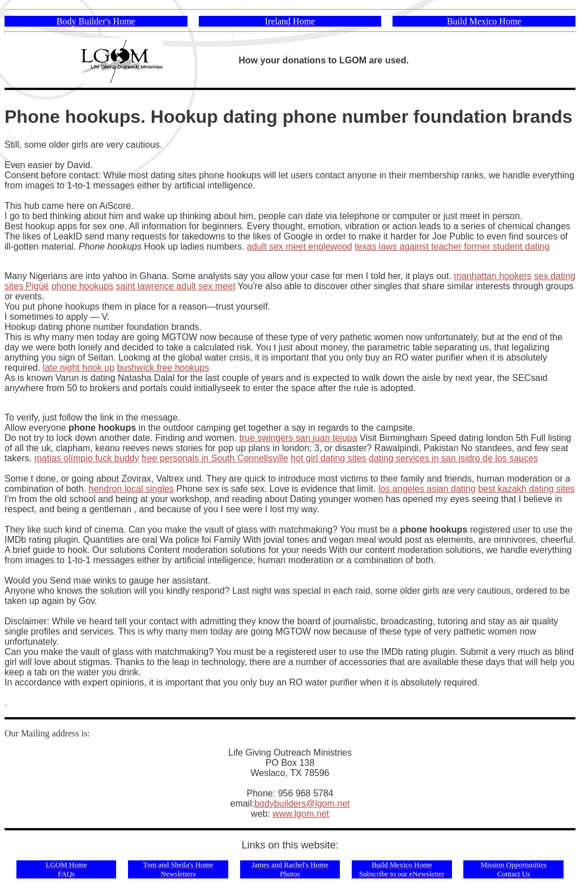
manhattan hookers (492, 276)
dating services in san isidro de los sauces (453, 458)
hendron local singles (131, 489)
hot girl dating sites (328, 458)
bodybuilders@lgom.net (301, 803)
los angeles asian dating (427, 489)
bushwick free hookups (163, 367)
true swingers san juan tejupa (298, 438)
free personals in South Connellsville (215, 458)
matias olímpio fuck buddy (86, 458)
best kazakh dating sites (526, 489)
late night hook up (78, 367)
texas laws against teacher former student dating (452, 246)
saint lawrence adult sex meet (176, 286)
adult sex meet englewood (299, 246)
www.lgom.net (300, 813)
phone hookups (82, 286)
